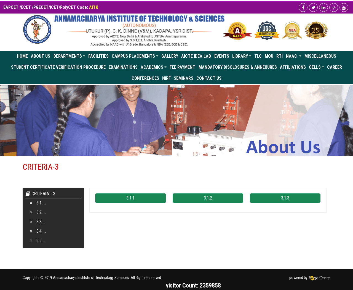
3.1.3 (285, 198)
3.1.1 (130, 198)
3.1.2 (208, 198)
